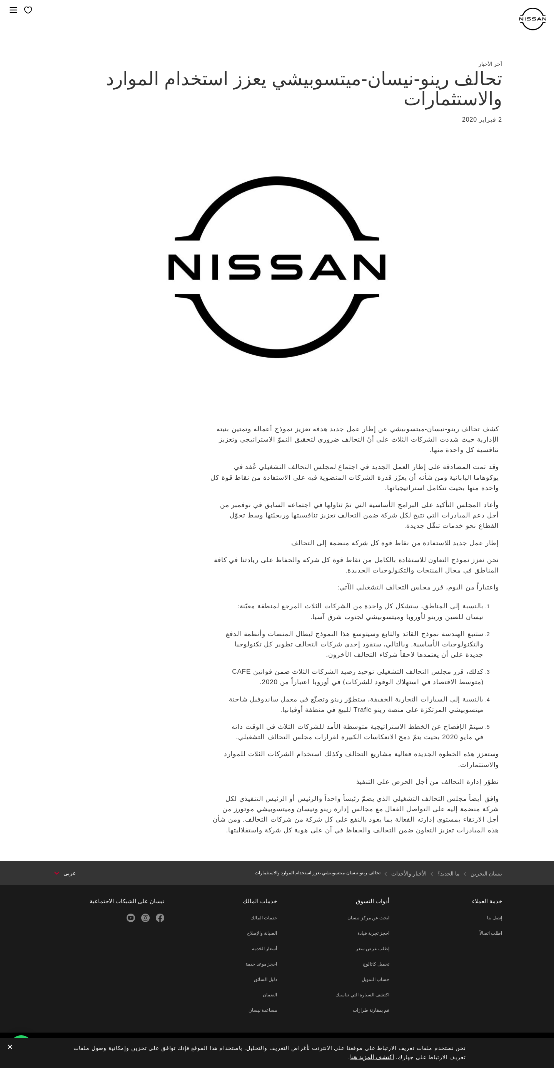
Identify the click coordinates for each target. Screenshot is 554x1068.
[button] (13, 10)
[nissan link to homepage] (532, 19)
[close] (10, 1047)
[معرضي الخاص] (28, 10)
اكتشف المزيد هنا (372, 1057)
